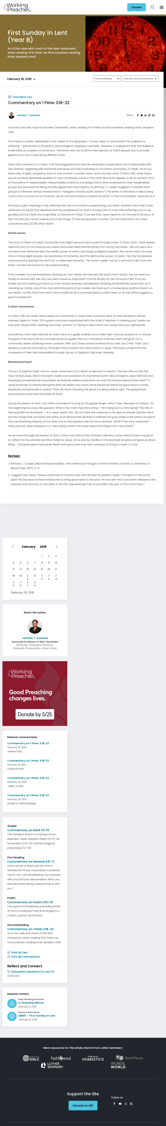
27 (28, 582)
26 (21, 582)
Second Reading (103, 78)
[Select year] (44, 547)
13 (27, 569)
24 (56, 576)
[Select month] (29, 547)
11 (14, 569)
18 (13, 575)
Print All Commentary (23, 957)
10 (56, 562)
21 (35, 575)
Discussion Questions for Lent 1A (30, 971)
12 (20, 569)
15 (42, 569)
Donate (137, 7)
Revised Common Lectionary (138, 78)
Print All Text (17, 952)
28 (35, 582)
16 (49, 569)
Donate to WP (83, 1105)
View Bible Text (20, 97)
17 (56, 569)
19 (20, 575)
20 (28, 576)
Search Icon (153, 7)
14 (34, 569)
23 (49, 576)
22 (42, 576)
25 (13, 582)
